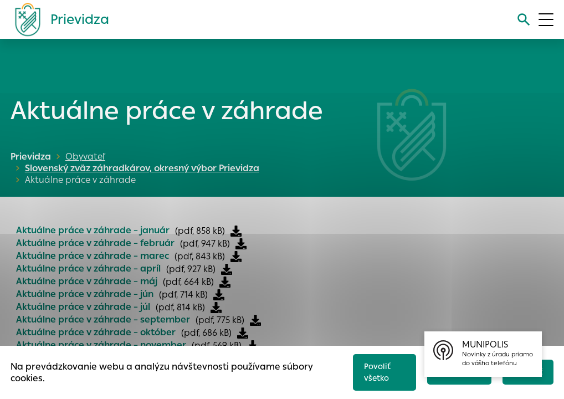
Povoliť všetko (371, 369)
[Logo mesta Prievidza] (58, 19)
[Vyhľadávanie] (522, 19)
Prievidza (31, 156)
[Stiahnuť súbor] (236, 219)
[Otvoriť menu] (546, 19)
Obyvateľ (85, 156)
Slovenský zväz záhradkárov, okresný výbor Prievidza (230, 156)
